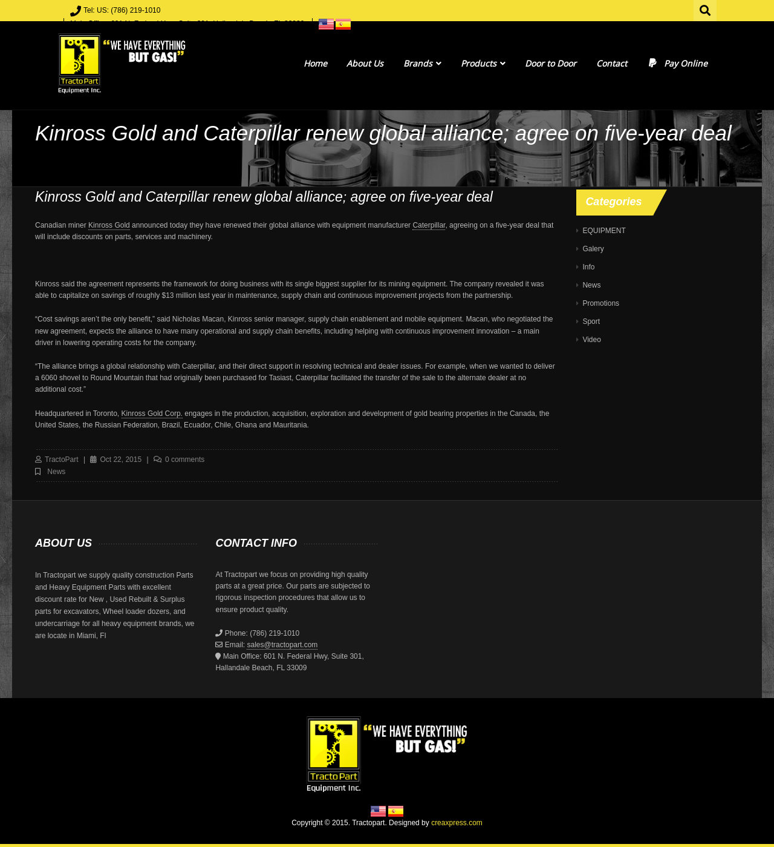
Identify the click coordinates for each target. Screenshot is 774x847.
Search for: (706, 9)
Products (483, 63)
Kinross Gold (109, 225)
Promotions (600, 303)
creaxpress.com (457, 823)
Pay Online (676, 63)
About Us (364, 63)
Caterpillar (428, 225)
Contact (611, 63)
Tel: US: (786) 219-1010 (121, 10)
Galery (592, 249)
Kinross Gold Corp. (152, 413)
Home (315, 63)
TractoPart (62, 459)
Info (588, 267)
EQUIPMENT (603, 230)
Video (591, 339)
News (56, 471)
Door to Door (550, 63)
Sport (591, 321)
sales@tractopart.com (282, 645)
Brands (422, 63)
